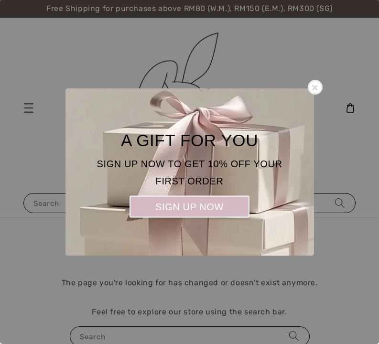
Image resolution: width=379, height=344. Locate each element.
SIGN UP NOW (189, 207)
